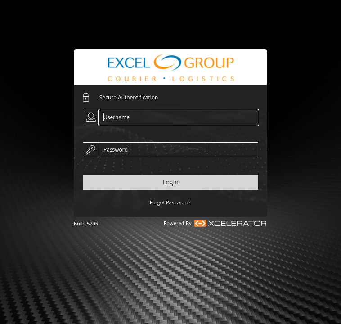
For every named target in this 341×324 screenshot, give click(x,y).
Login (170, 182)
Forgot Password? (170, 202)
